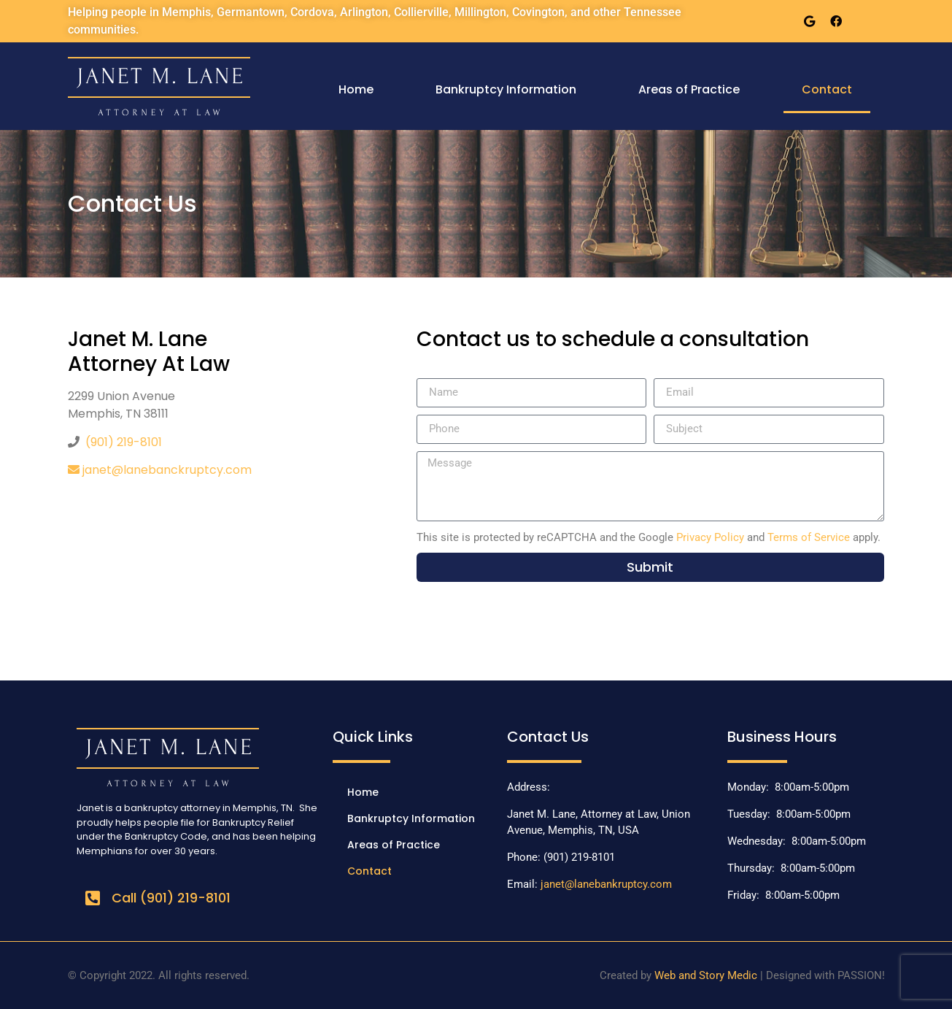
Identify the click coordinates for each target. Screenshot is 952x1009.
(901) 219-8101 (123, 442)
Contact (827, 89)
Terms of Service (808, 537)
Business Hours (782, 736)
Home (356, 89)
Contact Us (548, 736)
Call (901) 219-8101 (171, 898)
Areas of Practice (689, 89)
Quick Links (373, 736)
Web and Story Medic (705, 975)
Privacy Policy (710, 537)
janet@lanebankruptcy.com (606, 884)
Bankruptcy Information (506, 89)
